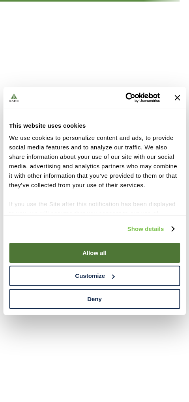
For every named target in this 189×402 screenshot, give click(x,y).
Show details (145, 228)
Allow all (94, 252)
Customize (94, 275)
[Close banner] (177, 97)
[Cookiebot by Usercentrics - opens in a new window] (125, 98)
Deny (94, 299)
